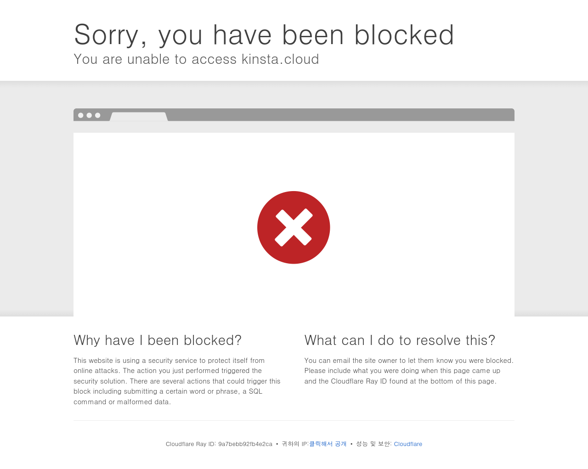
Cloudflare (408, 443)
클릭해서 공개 (328, 443)
